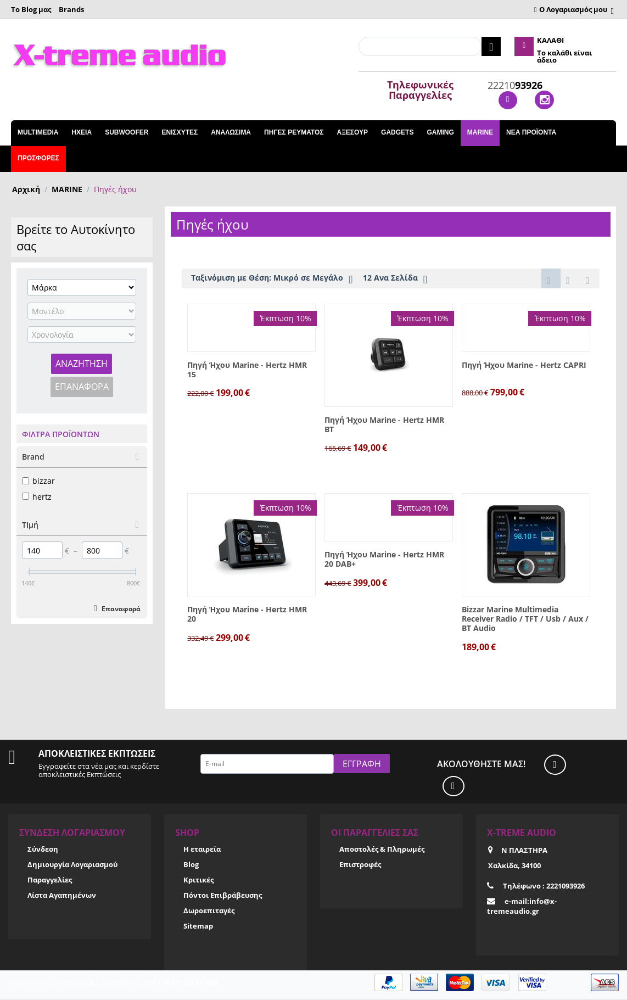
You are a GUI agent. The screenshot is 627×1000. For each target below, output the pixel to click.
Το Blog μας (31, 9)
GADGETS (397, 132)
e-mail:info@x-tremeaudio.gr (522, 907)
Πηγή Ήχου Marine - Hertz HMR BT (384, 425)
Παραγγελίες (49, 880)
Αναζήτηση (81, 363)
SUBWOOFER (126, 132)
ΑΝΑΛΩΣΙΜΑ (231, 132)
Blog (191, 865)
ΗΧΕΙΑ (81, 132)
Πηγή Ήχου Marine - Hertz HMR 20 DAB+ (384, 560)
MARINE (480, 132)
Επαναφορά (82, 387)
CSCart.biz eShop (187, 982)
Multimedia (38, 132)
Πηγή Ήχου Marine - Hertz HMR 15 (247, 370)
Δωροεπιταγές (208, 911)
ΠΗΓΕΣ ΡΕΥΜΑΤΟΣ (293, 132)
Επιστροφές (360, 865)
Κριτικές (198, 880)
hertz (37, 496)
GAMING (440, 132)
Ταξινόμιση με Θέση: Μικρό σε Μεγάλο (271, 279)
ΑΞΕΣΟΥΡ (352, 132)
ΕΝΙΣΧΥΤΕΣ (179, 132)
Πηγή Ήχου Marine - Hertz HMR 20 (247, 615)
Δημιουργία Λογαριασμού (72, 865)
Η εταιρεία (202, 849)
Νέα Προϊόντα (531, 132)
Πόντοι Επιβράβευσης (222, 896)
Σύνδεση (42, 849)
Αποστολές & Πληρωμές (381, 849)
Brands (71, 9)
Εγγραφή (362, 764)
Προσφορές (38, 158)
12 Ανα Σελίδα (395, 279)
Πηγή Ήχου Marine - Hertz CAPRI (524, 366)
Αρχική (26, 189)
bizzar (38, 481)
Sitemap (198, 927)
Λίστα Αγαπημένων (61, 896)
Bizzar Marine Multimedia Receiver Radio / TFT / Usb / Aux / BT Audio (525, 619)
